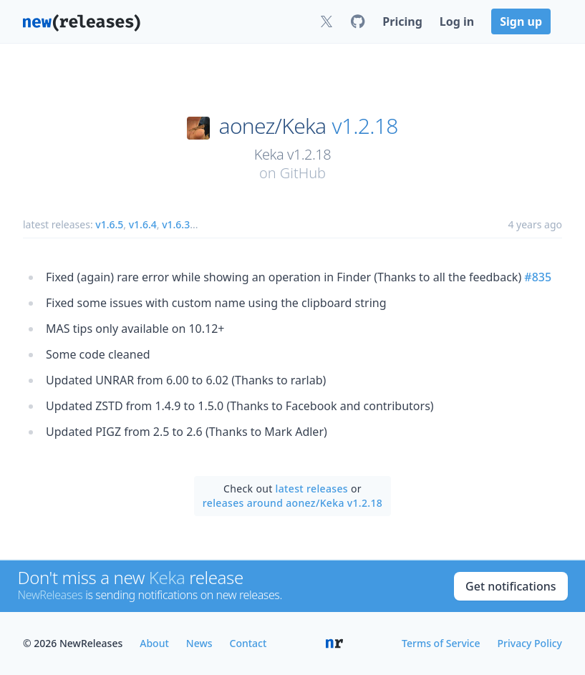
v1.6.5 (109, 224)
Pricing (402, 21)
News (199, 643)
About (154, 643)
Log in (457, 21)
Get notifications (510, 586)
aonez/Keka (273, 126)
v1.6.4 (143, 224)
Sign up (521, 21)
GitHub (303, 173)
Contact (248, 643)
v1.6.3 (176, 224)
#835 (537, 277)
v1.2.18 (365, 126)
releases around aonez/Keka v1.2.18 (292, 503)
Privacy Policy (530, 643)
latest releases (312, 488)
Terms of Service (441, 643)
